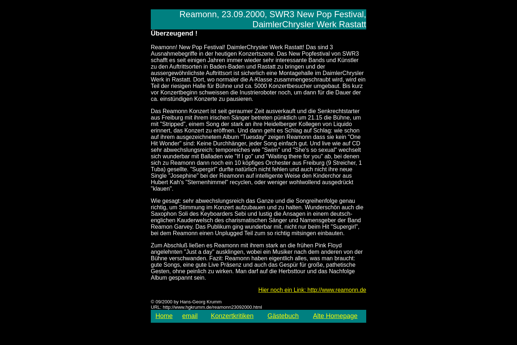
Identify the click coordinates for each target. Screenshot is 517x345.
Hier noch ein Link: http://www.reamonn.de (312, 290)
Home (164, 316)
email (189, 316)
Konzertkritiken (232, 316)
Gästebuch (283, 316)
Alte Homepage (335, 316)
